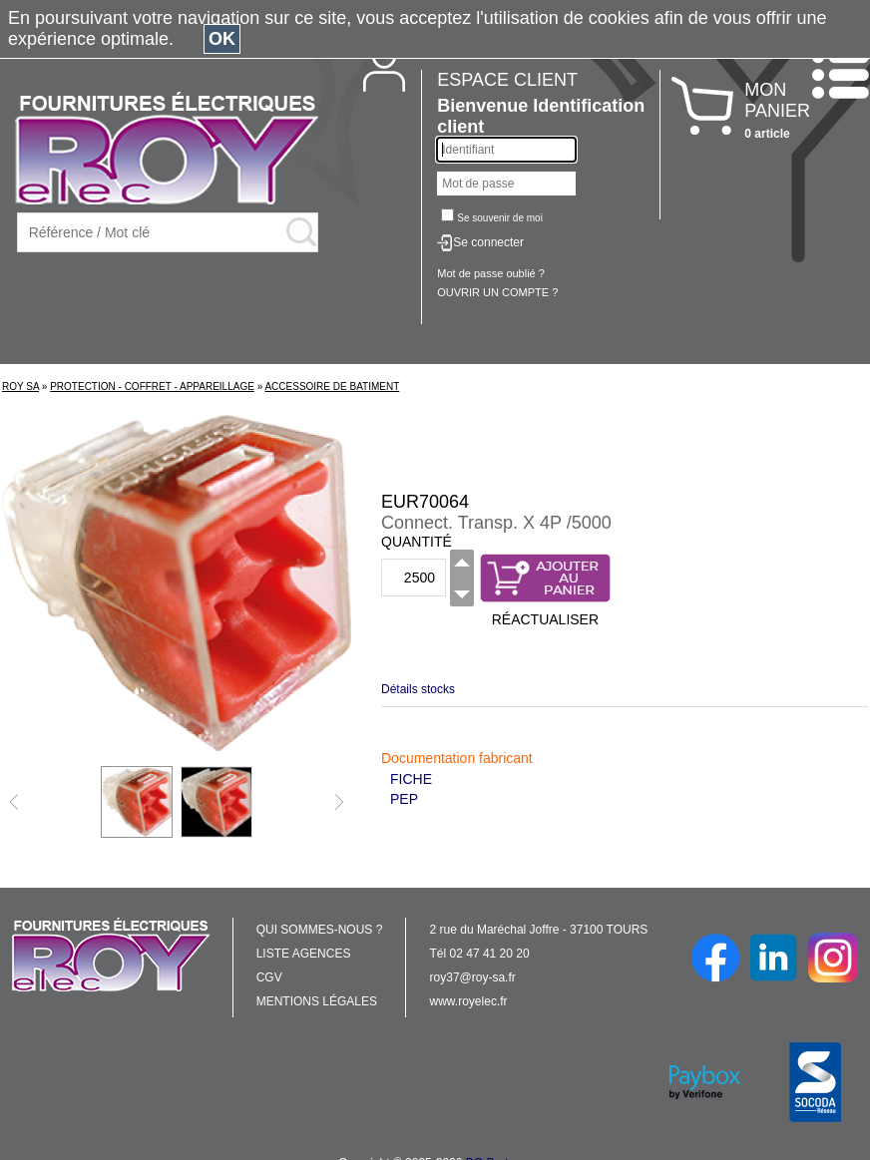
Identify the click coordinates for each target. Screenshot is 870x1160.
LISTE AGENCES (303, 954)
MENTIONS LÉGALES (316, 1001)
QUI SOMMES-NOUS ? (319, 930)
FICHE (411, 779)
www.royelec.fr (469, 1001)
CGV (269, 977)
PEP (404, 799)
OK (222, 39)
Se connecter (488, 242)
